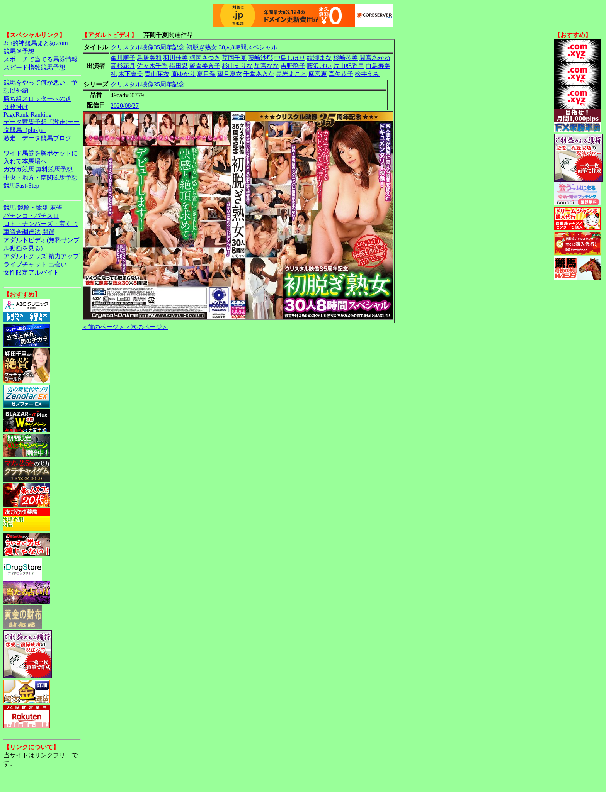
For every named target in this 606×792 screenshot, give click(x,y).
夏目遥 (206, 74)
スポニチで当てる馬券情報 (40, 59)
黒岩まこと (291, 74)
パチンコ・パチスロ (31, 215)
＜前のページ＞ (103, 327)
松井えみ (367, 74)
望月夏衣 (229, 74)
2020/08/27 (125, 105)
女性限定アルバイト (31, 272)
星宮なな (266, 66)
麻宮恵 (317, 74)
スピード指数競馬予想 (34, 67)
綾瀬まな (319, 57)
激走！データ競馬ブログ (37, 138)
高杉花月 (123, 66)
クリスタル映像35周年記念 (148, 84)
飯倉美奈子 (204, 66)
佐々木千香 (152, 66)
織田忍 (178, 66)
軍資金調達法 (22, 232)
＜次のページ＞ (146, 327)
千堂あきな (258, 74)
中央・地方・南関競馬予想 (40, 177)
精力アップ (63, 256)
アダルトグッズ (25, 256)
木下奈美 (130, 74)
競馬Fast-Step (21, 185)
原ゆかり (183, 74)
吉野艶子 (293, 66)
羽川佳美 (175, 57)
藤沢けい (319, 66)
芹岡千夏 (234, 57)
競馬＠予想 (18, 51)
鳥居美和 (149, 57)
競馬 (9, 207)
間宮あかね (374, 57)
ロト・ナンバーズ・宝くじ (40, 223)
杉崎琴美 (345, 57)
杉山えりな (237, 66)
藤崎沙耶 (260, 57)
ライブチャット (25, 264)
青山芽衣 (157, 74)
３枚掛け (15, 106)
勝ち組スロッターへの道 (37, 98)
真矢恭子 (341, 74)
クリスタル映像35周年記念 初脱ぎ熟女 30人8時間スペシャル (194, 47)
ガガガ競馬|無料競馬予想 (38, 169)
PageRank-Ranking (27, 114)
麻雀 (56, 207)
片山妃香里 (348, 66)
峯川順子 (123, 57)
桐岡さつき (204, 57)
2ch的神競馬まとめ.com (35, 43)
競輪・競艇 (32, 207)
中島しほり (289, 57)
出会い (57, 264)
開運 (48, 232)
